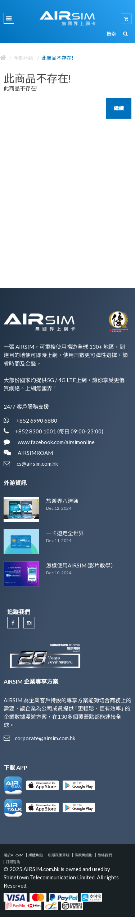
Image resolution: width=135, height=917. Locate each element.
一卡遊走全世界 (65, 533)
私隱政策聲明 (58, 855)
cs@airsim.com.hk (37, 463)
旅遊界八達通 (62, 501)
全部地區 (24, 58)
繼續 (119, 108)
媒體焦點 (35, 855)
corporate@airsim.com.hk (45, 738)
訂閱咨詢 (13, 862)
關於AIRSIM (13, 855)
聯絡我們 (105, 855)
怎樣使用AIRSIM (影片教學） (81, 565)
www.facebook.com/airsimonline (56, 442)
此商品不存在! (57, 58)
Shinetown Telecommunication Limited (49, 877)
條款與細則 (84, 855)
